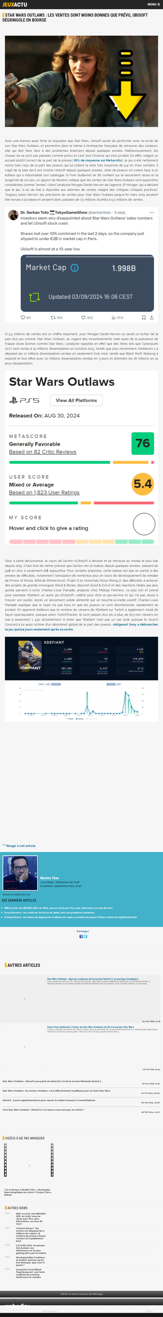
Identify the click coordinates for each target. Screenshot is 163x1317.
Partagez (83, 933)
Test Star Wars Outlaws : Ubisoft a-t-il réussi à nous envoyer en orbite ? (43, 1111)
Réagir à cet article (19, 847)
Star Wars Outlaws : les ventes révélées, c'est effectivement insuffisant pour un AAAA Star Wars (56, 1092)
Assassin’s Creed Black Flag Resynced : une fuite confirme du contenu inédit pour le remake (30, 1275)
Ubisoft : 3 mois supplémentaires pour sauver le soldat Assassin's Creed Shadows (49, 1102)
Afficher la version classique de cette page (81, 1295)
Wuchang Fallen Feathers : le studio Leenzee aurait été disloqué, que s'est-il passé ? (31, 1263)
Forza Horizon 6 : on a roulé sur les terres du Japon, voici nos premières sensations (49, 914)
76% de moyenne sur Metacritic (98, 160)
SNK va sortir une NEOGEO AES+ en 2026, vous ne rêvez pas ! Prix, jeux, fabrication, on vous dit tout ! (58, 909)
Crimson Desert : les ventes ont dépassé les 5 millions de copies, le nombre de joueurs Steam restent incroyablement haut (70, 918)
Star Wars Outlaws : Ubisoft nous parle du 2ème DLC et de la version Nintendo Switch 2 (52, 1083)
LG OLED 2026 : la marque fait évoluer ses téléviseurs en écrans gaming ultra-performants (31, 1251)
